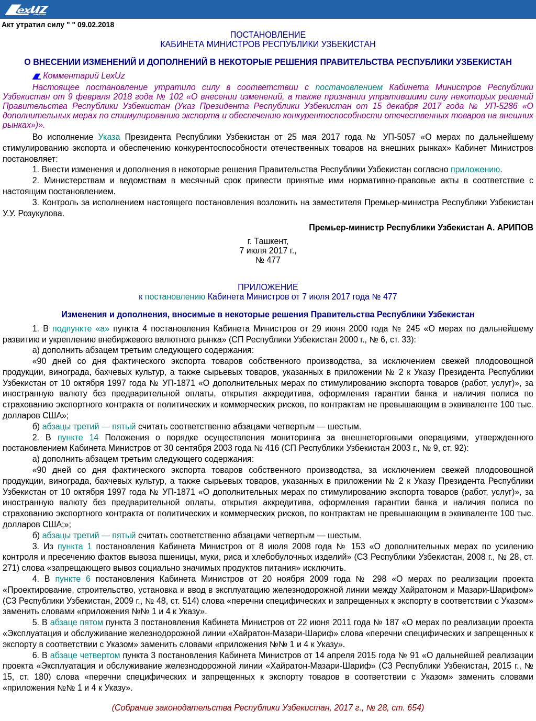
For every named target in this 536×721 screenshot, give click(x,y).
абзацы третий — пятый (90, 426)
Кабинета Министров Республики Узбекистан (267, 44)
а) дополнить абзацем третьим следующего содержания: (143, 350)
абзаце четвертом (86, 655)
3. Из (45, 546)
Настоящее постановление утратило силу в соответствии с (174, 87)
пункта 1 (75, 546)
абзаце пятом (78, 622)
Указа (109, 136)
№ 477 (268, 260)
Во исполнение (65, 136)
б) (37, 426)
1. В (40, 328)
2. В (45, 437)
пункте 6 (72, 578)
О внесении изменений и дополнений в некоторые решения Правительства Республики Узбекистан (267, 62)
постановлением (352, 87)
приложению (475, 169)
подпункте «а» (79, 328)
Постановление (268, 34)
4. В (43, 578)
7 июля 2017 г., (267, 250)
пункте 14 (78, 437)
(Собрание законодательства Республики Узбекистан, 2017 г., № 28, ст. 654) (268, 707)
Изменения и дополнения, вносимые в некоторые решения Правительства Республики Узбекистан (267, 314)
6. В (41, 655)
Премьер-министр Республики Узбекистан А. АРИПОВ (421, 227)
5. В (41, 622)
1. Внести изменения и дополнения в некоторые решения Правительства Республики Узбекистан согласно (241, 169)
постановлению (175, 296)
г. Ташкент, (268, 241)
